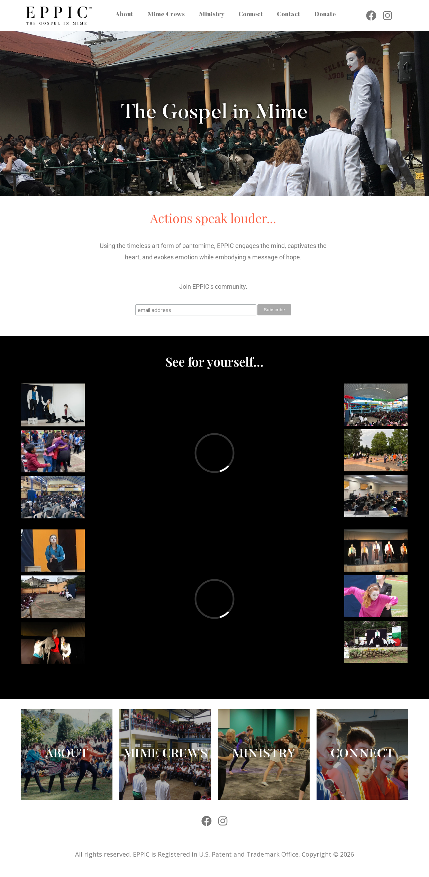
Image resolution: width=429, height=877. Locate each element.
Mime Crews (166, 15)
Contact (288, 15)
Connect (250, 15)
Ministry (212, 15)
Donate (325, 15)
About (124, 15)
